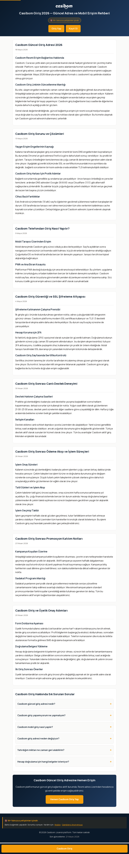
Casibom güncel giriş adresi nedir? (36, 703)
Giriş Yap (56, 28)
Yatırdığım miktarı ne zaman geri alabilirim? (40, 750)
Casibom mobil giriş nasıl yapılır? (35, 727)
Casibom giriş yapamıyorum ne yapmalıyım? (41, 715)
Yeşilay (57, 824)
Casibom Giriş (64, 848)
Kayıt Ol (73, 28)
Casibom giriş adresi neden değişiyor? (38, 738)
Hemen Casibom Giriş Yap (64, 799)
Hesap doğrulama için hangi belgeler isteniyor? (43, 761)
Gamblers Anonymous (72, 824)
